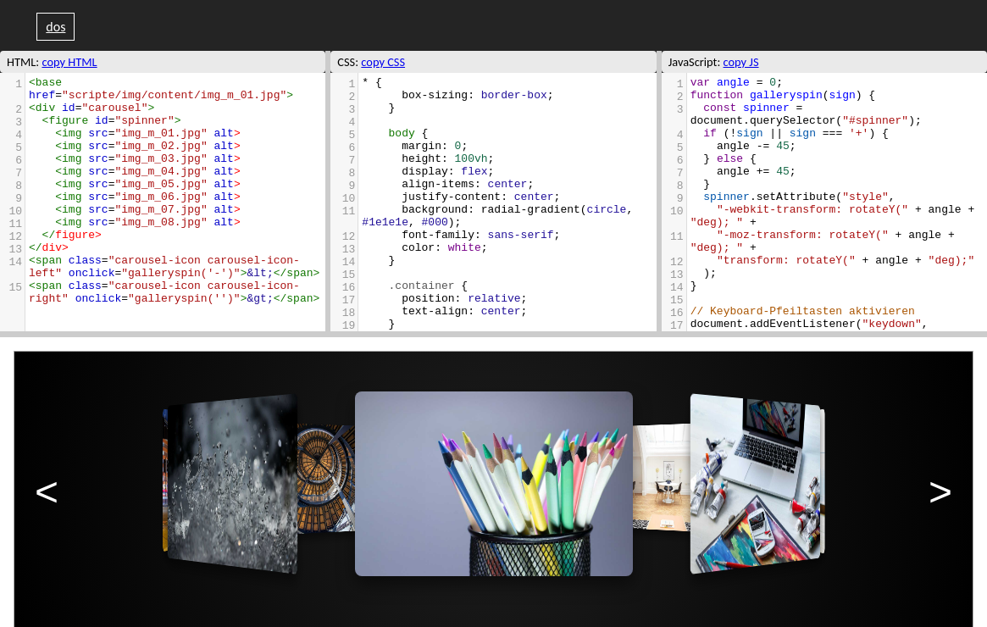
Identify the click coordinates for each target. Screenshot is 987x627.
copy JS (741, 61)
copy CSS (383, 61)
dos (55, 27)
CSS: (347, 61)
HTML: (23, 61)
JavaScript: (694, 61)
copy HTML (69, 61)
